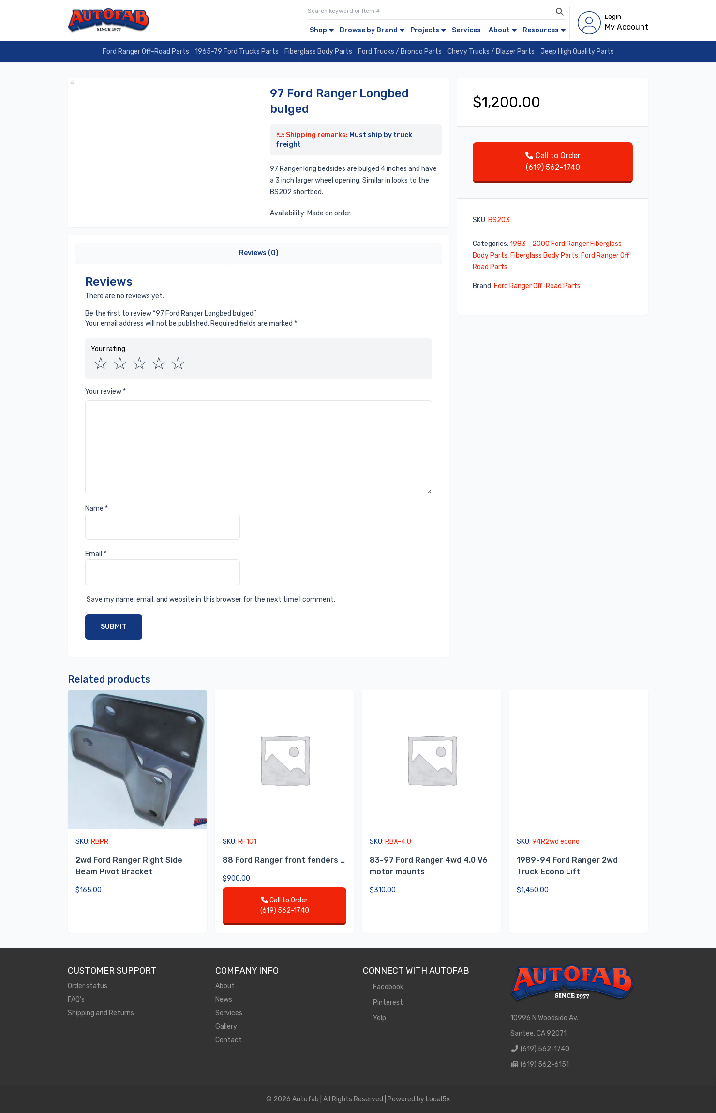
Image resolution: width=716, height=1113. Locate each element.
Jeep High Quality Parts (577, 51)
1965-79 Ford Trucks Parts (237, 51)
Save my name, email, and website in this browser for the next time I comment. (211, 599)
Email (95, 554)
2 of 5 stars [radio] (120, 363)
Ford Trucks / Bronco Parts (400, 51)
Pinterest (383, 1002)
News (223, 999)
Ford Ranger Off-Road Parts (146, 51)
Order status (87, 986)
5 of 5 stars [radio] (178, 363)
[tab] (258, 253)
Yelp (374, 1018)
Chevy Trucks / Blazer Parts (491, 51)
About (499, 30)
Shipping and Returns (101, 1013)
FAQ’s (76, 999)
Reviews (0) (259, 253)
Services (466, 30)
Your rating (108, 349)
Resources (540, 30)
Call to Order (552, 162)
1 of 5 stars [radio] (100, 363)
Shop (318, 30)
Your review (105, 391)
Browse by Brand (369, 30)
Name (96, 508)
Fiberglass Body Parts (318, 51)
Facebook (383, 987)
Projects (424, 30)
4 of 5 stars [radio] (158, 363)
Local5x (438, 1099)
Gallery (226, 1026)
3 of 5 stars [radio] (139, 363)
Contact (228, 1040)
